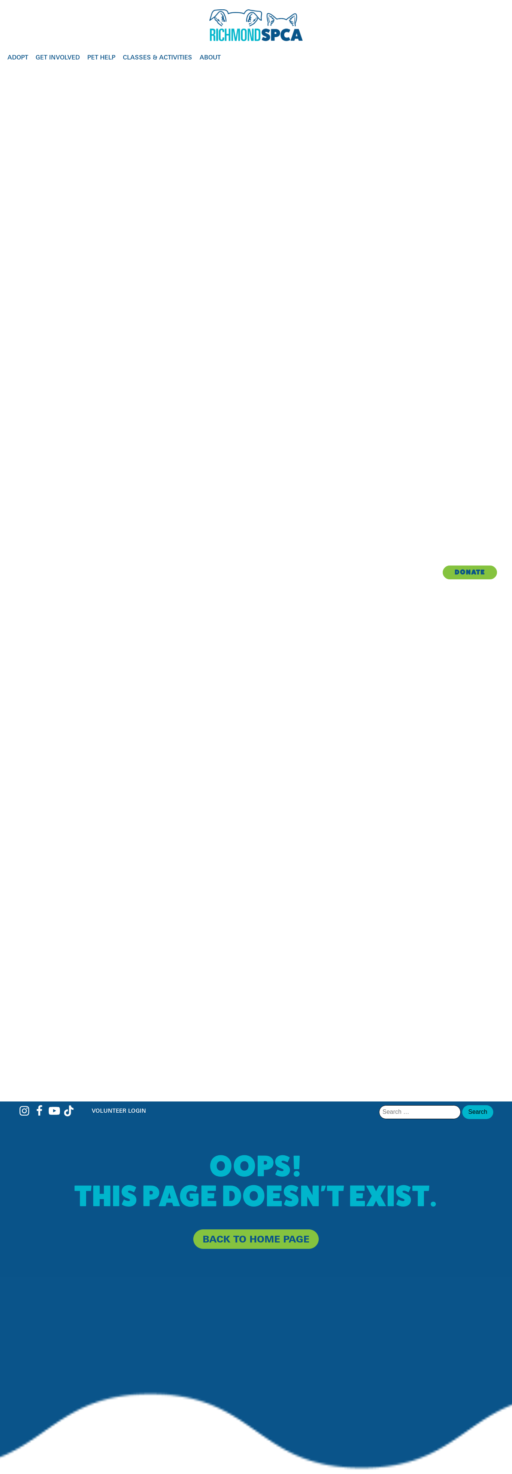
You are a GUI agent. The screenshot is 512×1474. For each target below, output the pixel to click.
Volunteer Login (119, 1110)
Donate (470, 572)
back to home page (256, 1239)
